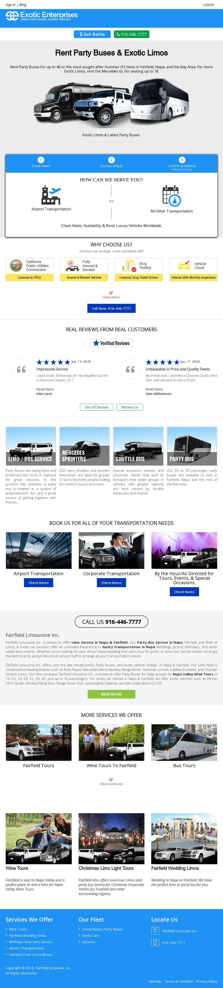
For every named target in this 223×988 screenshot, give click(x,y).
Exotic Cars (90, 935)
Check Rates (39, 582)
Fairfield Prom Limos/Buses (30, 954)
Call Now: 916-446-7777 (111, 308)
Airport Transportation (26, 948)
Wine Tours (18, 929)
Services (88, 941)
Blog (22, 4)
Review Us (129, 407)
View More (111, 294)
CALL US (111, 621)
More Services (111, 781)
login (208, 4)
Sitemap (155, 981)
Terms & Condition (178, 981)
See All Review (96, 407)
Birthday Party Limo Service (30, 941)
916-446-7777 (131, 34)
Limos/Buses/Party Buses (102, 929)
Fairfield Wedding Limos (27, 935)
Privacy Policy (206, 981)
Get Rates (92, 34)
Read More (45, 389)
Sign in (10, 4)
